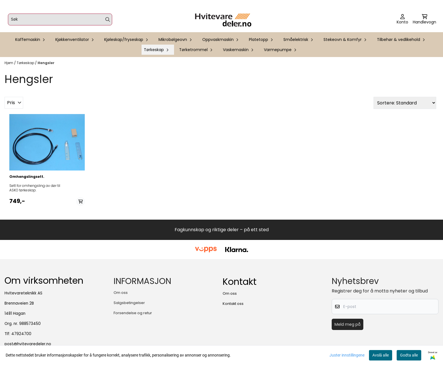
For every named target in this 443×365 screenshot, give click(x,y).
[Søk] (60, 19)
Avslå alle (380, 355)
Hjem (9, 62)
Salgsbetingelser (129, 302)
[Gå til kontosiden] (402, 19)
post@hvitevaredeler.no (28, 344)
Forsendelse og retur (133, 313)
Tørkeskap (26, 62)
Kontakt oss (233, 303)
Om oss (121, 292)
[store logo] (223, 19)
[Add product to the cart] (80, 201)
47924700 (21, 333)
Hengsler (46, 62)
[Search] (107, 19)
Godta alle (409, 355)
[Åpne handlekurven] (424, 19)
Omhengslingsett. (26, 176)
